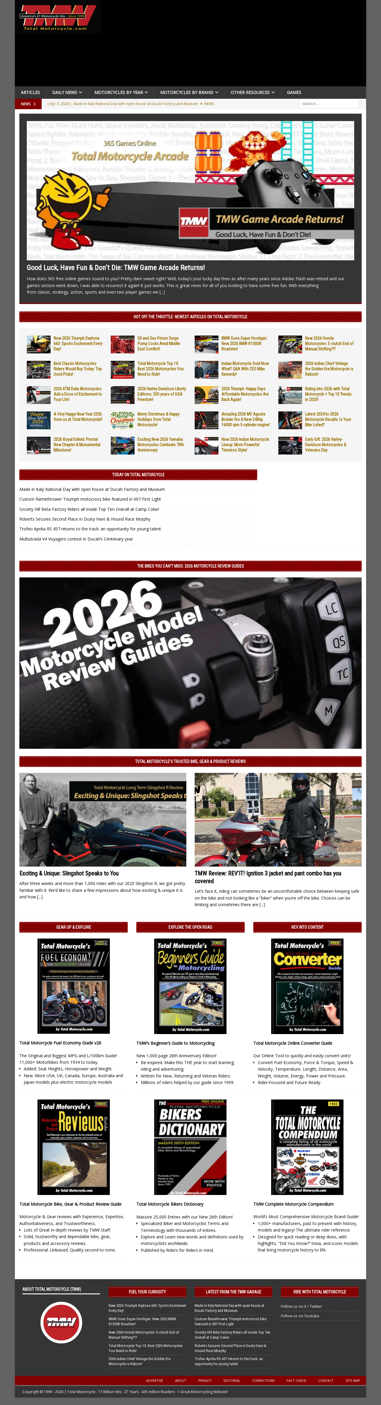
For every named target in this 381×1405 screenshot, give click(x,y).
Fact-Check (296, 1380)
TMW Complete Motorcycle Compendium (293, 1204)
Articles (30, 92)
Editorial (232, 1380)
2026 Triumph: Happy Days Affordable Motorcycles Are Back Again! (245, 394)
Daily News (64, 92)
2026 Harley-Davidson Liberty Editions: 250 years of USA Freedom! (162, 394)
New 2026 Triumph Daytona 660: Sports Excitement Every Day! (78, 343)
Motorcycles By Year (118, 92)
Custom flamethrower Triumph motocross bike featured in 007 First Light (90, 499)
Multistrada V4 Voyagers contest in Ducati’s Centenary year (76, 539)
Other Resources (250, 92)
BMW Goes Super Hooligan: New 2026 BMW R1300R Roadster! (244, 343)
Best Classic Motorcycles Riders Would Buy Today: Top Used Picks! (78, 369)
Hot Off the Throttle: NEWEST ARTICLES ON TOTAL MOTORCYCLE (190, 316)
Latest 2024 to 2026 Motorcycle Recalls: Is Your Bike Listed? (328, 419)
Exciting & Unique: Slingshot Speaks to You (68, 873)
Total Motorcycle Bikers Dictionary (169, 1204)
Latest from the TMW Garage (233, 1292)
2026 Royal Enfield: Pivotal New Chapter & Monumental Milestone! (77, 444)
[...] (162, 292)
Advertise (154, 1380)
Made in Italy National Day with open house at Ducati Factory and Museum (92, 489)
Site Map (353, 1380)
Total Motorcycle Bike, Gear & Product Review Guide (70, 1204)
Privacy (205, 1380)
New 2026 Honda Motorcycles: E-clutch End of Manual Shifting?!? (329, 343)
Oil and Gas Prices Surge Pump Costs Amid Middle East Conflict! (159, 343)
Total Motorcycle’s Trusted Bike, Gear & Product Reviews (190, 761)
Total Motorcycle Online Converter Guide (292, 1043)
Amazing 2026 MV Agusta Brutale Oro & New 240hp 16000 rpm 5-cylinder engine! (245, 419)
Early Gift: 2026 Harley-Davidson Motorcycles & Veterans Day (325, 444)
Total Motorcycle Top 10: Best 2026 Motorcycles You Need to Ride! (161, 369)
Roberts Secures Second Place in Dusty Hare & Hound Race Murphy (84, 519)
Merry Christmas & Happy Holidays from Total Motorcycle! (158, 419)
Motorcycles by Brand (186, 92)
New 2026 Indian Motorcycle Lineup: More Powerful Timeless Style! (245, 444)
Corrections (263, 1380)
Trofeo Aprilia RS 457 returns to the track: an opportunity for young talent (90, 529)
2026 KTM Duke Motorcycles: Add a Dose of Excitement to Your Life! (78, 394)
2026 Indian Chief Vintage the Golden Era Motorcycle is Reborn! (329, 369)
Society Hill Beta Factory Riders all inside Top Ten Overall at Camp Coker (89, 509)
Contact (326, 1380)
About (180, 1380)
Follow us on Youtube (300, 1315)
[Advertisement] (236, 44)
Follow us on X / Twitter (301, 1306)
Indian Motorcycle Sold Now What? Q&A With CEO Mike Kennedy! (245, 369)
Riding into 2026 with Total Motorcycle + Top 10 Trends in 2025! (328, 394)
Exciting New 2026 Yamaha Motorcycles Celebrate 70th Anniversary (161, 444)
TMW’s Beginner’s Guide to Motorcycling (175, 1043)
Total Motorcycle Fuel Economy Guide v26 (60, 1043)
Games (294, 92)
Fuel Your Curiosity (147, 1292)
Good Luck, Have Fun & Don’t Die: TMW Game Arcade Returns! (116, 268)
